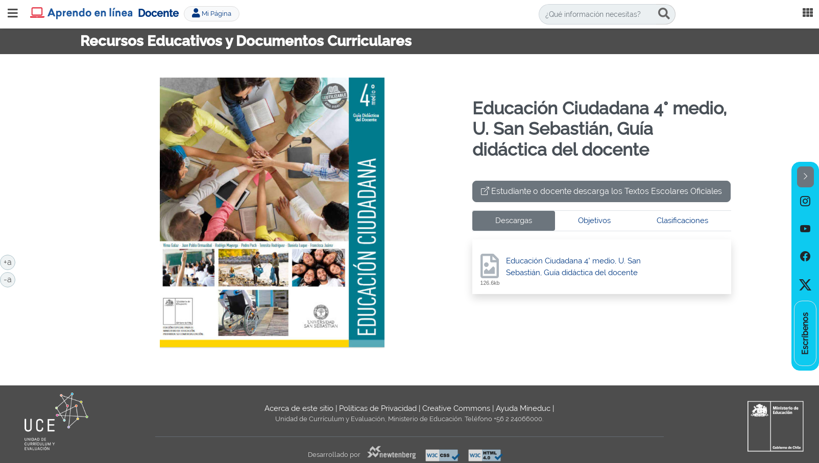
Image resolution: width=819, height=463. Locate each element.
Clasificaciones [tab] (682, 220)
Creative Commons (456, 408)
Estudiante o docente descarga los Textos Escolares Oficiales (601, 191)
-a (9, 278)
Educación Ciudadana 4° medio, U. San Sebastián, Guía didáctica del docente (573, 266)
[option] (805, 201)
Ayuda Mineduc (523, 408)
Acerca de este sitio (298, 408)
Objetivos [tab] (594, 220)
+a (9, 261)
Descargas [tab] (513, 220)
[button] (805, 176)
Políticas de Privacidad (378, 408)
